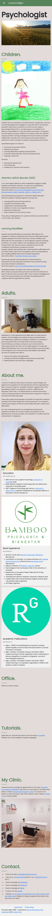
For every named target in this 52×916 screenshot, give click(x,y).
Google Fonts (17, 912)
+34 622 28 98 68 (19, 877)
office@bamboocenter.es (27, 874)
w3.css (29, 910)
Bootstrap (35, 910)
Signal (22, 888)
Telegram (23, 885)
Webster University (27, 566)
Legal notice (18, 907)
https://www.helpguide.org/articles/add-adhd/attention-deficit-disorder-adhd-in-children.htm (22, 191)
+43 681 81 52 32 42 (40, 877)
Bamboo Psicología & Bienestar (32, 555)
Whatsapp (24, 882)
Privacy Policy (29, 907)
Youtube (41, 735)
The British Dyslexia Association (26, 256)
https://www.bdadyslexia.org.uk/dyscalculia (30, 266)
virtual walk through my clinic (23, 792)
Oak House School (36, 561)
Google (19, 891)
